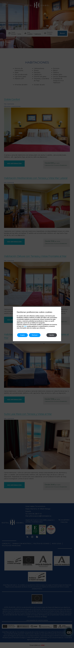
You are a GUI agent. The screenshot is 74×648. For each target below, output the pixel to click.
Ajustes (51, 335)
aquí (25, 326)
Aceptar (22, 335)
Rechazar (35, 335)
